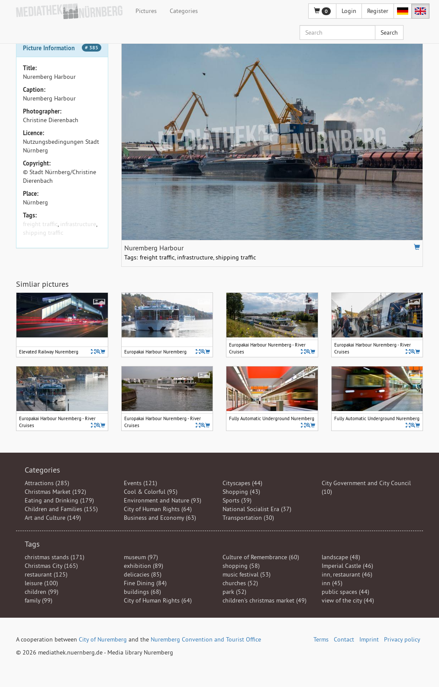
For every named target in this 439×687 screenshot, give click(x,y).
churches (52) (240, 583)
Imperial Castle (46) (347, 566)
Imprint (369, 639)
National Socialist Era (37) (257, 509)
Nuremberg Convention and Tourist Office (206, 639)
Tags (32, 544)
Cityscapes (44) (242, 483)
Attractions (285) (47, 483)
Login (349, 11)
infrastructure (78, 224)
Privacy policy (402, 639)
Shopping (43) (241, 492)
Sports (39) (237, 500)
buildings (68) (142, 592)
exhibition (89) (143, 566)
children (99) (41, 592)
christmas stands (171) (54, 557)
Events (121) (140, 483)
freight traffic (40, 224)
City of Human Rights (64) (158, 509)
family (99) (38, 600)
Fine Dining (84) (145, 583)
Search (389, 32)
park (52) (234, 592)
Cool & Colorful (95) (151, 492)
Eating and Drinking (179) (59, 500)
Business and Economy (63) (160, 518)
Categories (184, 11)
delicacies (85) (142, 574)
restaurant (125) (46, 574)
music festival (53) (247, 574)
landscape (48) (341, 557)
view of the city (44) (348, 600)
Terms (321, 639)
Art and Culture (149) (53, 518)
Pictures (146, 11)
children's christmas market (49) (265, 600)
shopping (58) (241, 566)
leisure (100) (41, 583)
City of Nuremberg (103, 639)
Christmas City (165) (51, 566)
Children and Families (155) (61, 509)
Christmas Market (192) (55, 492)
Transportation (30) (248, 518)
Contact (344, 639)
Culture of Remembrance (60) (261, 557)
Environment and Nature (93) (162, 500)
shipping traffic (43, 233)
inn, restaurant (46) (347, 574)
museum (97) (141, 557)
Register (377, 11)
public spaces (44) (345, 592)
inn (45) (332, 583)
